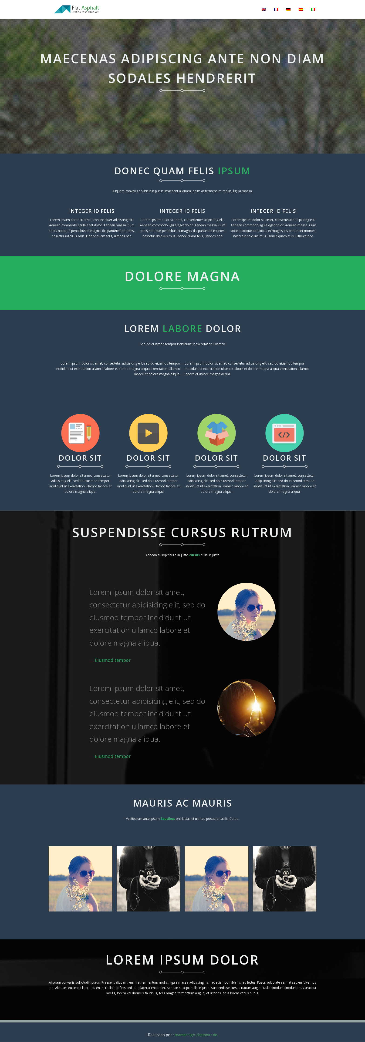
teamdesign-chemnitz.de (196, 1034)
